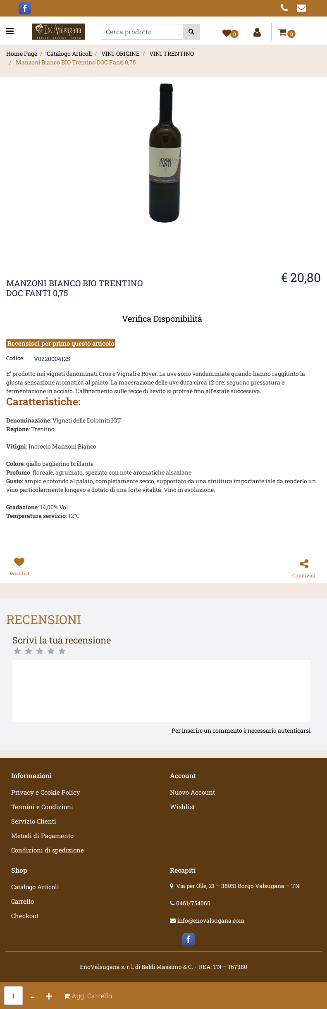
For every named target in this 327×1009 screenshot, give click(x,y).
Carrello (22, 901)
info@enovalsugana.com (211, 920)
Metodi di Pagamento (42, 835)
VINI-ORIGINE (120, 53)
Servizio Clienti (33, 821)
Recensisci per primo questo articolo (60, 343)
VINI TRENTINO (171, 53)
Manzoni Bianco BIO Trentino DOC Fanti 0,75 (76, 62)
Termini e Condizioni (42, 806)
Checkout (24, 916)
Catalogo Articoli (69, 53)
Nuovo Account (192, 792)
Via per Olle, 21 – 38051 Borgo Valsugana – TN (238, 886)
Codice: (15, 358)
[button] (191, 32)
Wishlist (182, 806)
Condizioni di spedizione (47, 850)
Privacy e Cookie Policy (45, 792)
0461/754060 (193, 903)
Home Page (21, 53)
